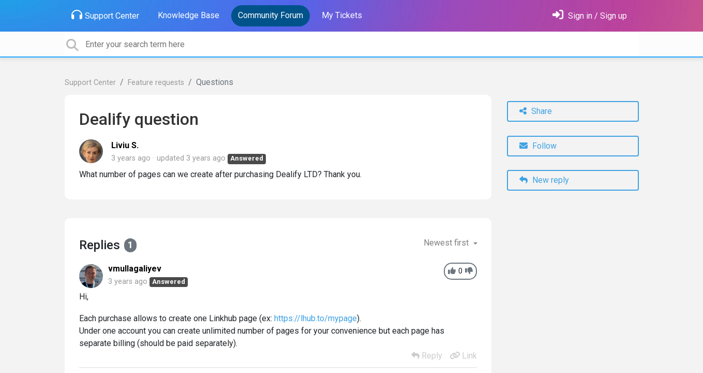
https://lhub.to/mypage (315, 318)
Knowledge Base (188, 15)
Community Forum (270, 15)
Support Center (105, 15)
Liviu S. (125, 145)
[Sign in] (589, 15)
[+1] (452, 271)
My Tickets (342, 15)
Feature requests (156, 82)
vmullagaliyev (134, 269)
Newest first (447, 243)
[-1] (469, 271)
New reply (544, 180)
